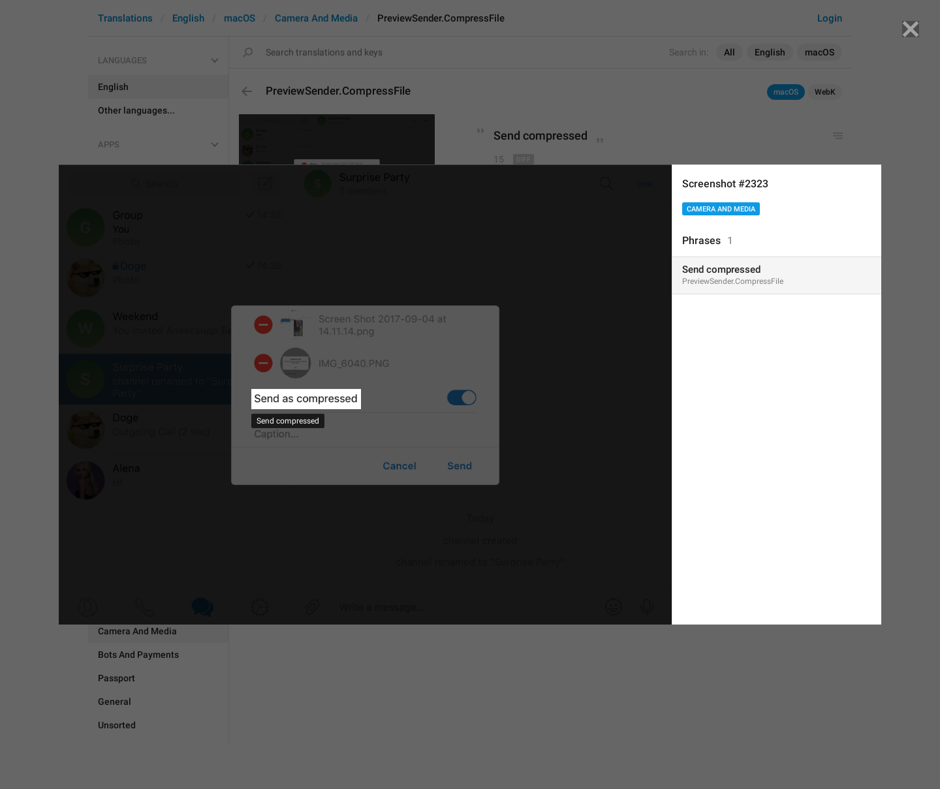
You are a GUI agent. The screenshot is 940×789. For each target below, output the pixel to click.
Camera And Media (721, 209)
